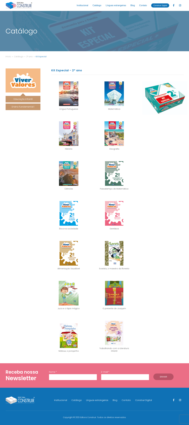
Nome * (73, 375)
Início (8, 56)
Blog (132, 5)
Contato (143, 5)
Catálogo (97, 5)
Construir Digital (160, 5)
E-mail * (125, 375)
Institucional (82, 5)
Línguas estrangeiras (116, 5)
